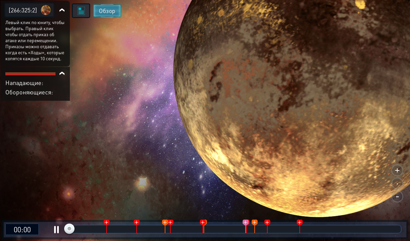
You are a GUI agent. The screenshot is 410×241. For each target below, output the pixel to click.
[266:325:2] (23, 10)
